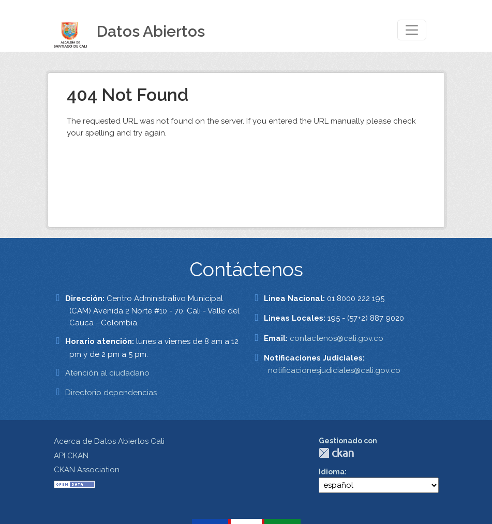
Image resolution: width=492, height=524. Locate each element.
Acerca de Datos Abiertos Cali (109, 441)
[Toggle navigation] (411, 30)
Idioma (332, 472)
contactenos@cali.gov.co (336, 338)
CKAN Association (87, 469)
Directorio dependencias (111, 392)
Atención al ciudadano (107, 373)
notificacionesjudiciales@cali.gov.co (334, 370)
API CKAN (71, 455)
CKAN (336, 452)
